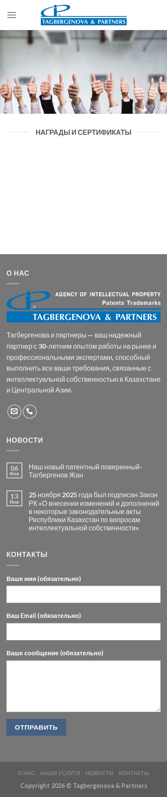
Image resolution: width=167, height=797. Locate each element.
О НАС (26, 773)
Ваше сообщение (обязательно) (54, 653)
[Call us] (30, 412)
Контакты (134, 773)
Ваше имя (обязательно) (43, 578)
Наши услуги (60, 773)
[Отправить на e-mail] (14, 412)
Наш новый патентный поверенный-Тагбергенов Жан (85, 470)
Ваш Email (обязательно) (43, 615)
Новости (100, 773)
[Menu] (11, 14)
